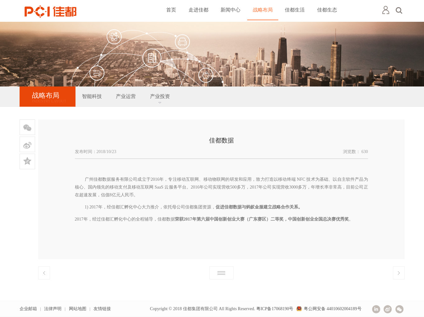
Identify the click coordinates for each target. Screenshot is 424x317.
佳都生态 (327, 9)
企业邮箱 (28, 308)
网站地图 (77, 308)
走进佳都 (198, 9)
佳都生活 (295, 9)
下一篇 (399, 272)
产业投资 (160, 96)
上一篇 (44, 272)
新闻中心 (230, 9)
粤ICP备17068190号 (275, 308)
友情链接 (102, 308)
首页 (171, 9)
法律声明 (53, 308)
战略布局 (263, 9)
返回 (221, 272)
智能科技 (92, 96)
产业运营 (126, 96)
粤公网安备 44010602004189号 (333, 308)
